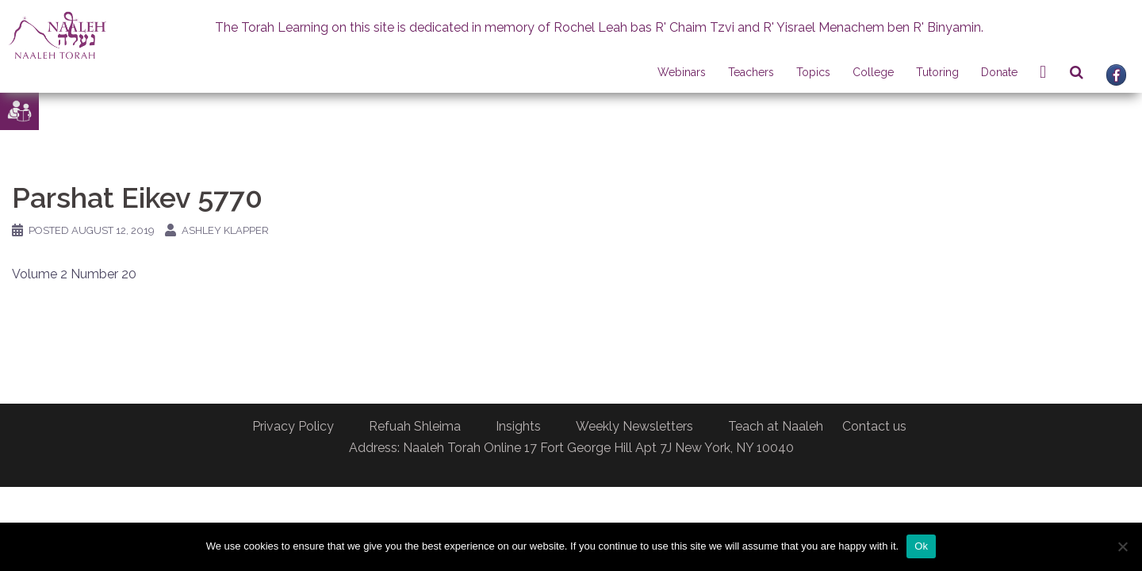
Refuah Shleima (415, 426)
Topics (813, 72)
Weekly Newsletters (634, 426)
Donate (999, 72)
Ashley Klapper (225, 230)
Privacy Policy (293, 426)
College (873, 72)
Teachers (751, 72)
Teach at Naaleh (775, 426)
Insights (518, 426)
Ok (921, 546)
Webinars (681, 72)
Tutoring (937, 72)
